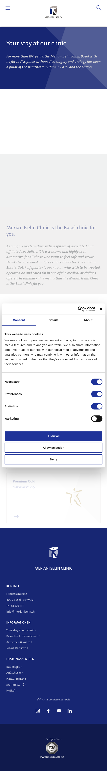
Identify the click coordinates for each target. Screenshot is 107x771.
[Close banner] (101, 309)
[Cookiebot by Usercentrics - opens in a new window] (77, 309)
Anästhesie (13, 673)
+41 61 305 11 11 (15, 606)
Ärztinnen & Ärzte (18, 642)
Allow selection (53, 447)
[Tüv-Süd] (53, 757)
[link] (37, 711)
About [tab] (88, 320)
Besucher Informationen (22, 636)
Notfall (10, 691)
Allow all (54, 436)
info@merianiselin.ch (20, 612)
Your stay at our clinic (20, 630)
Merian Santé (15, 685)
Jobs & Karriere (16, 648)
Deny (53, 459)
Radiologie (13, 667)
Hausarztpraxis (16, 679)
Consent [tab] (19, 320)
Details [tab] (53, 320)
